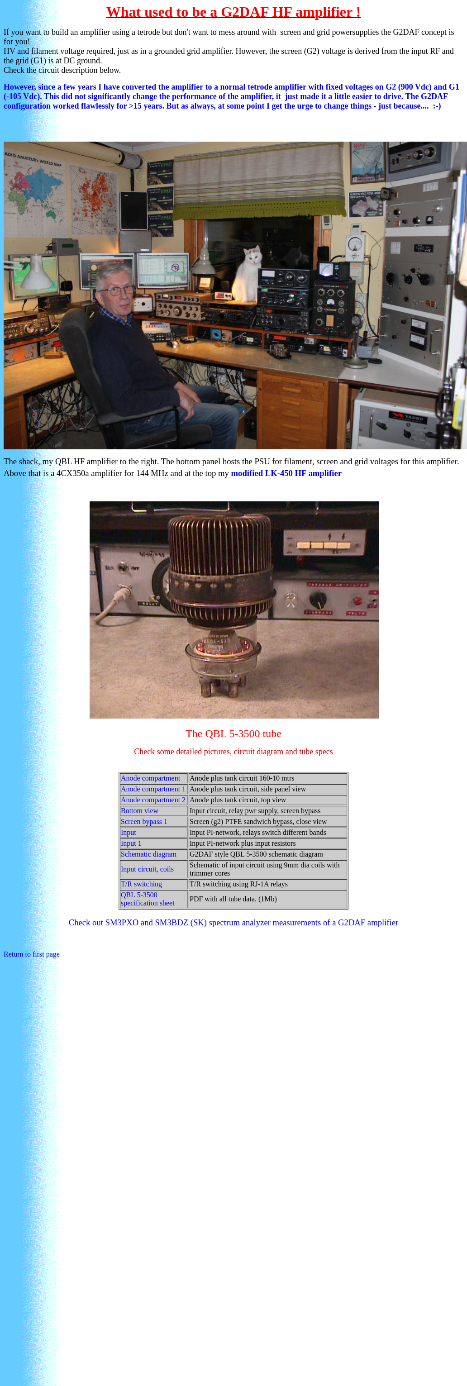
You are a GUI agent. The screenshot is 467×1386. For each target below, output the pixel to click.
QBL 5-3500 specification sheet (148, 899)
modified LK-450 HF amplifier (287, 473)
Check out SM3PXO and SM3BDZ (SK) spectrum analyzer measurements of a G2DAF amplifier (234, 922)
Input (128, 832)
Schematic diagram (148, 854)
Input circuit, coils (147, 869)
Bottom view (139, 810)
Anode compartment (150, 778)
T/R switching (141, 884)
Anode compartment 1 (153, 789)
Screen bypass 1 (144, 821)
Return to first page (32, 954)
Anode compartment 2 (153, 800)
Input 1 (131, 843)
